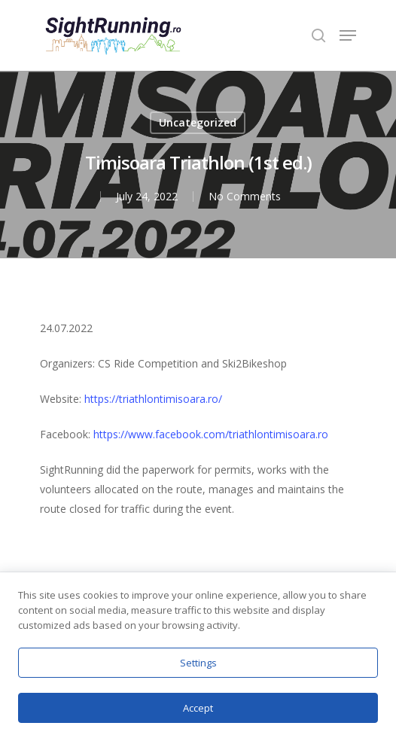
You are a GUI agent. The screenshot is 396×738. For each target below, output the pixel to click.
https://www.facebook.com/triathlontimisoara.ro (210, 434)
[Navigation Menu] (348, 35)
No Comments (245, 196)
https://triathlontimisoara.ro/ (153, 399)
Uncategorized (197, 122)
